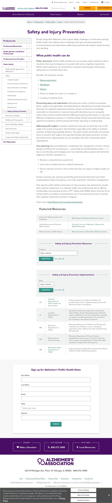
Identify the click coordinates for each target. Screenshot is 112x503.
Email (23, 394)
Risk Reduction (12, 107)
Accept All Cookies (83, 501)
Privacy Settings (83, 490)
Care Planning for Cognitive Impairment (65, 202)
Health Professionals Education (17, 99)
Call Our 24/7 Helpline (25, 8)
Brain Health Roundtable (14, 124)
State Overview (11, 129)
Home (29, 22)
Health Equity (11, 95)
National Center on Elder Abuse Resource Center (89, 232)
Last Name (25, 385)
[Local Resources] (86, 446)
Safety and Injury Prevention (16, 111)
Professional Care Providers (13, 59)
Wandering (45, 84)
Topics (60, 22)
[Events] (84, 2)
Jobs (21, 478)
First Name (25, 375)
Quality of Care (12, 103)
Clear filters (58, 259)
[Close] (109, 496)
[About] (71, 2)
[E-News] (105, 2)
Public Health (50, 22)
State (23, 404)
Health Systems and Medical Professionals (13, 53)
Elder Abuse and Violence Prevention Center (87, 218)
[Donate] (87, 8)
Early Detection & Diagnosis (16, 91)
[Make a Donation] (27, 446)
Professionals (38, 22)
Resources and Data (13, 116)
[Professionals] (94, 2)
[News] (78, 2)
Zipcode (24, 413)
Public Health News (12, 133)
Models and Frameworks (14, 120)
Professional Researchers (12, 46)
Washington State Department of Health (54, 350)
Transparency (76, 478)
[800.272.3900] (56, 446)
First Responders (9, 142)
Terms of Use (53, 478)
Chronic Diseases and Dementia (17, 84)
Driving (43, 89)
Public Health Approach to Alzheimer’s (15, 70)
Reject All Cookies (83, 495)
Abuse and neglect (48, 80)
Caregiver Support (13, 80)
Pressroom (65, 478)
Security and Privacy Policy (35, 478)
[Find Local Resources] (59, 2)
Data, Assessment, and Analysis (17, 88)
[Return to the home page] (8, 6)
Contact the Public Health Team (17, 137)
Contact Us (89, 478)
